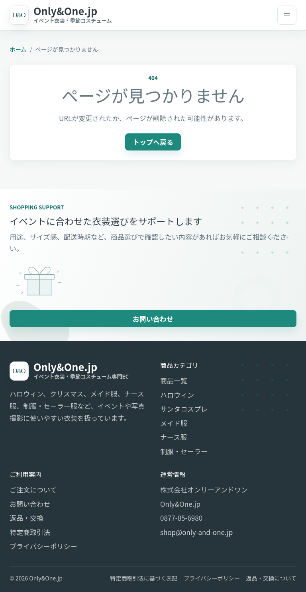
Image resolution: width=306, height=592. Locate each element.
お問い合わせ (153, 319)
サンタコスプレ (184, 409)
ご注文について (33, 489)
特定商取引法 (30, 532)
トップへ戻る (153, 142)
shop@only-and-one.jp (196, 532)
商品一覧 (173, 380)
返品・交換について (271, 578)
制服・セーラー (184, 451)
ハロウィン (177, 395)
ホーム (18, 49)
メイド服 (173, 423)
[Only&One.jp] (139, 15)
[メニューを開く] (286, 15)
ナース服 (173, 437)
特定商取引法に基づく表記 (143, 578)
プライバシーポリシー (43, 546)
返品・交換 (26, 518)
